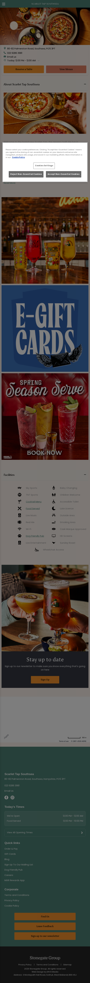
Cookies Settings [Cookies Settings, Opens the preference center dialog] (44, 165)
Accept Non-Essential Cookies (64, 174)
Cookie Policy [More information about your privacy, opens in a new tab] (18, 157)
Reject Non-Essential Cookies (26, 174)
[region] (45, 162)
